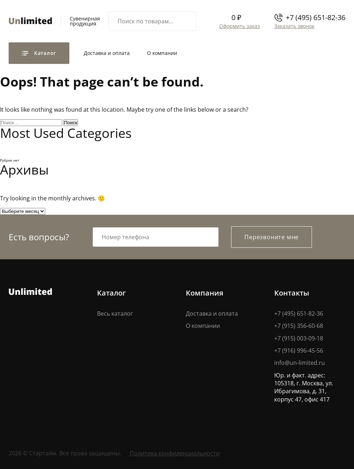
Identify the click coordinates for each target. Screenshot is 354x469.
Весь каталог (115, 313)
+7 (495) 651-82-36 (315, 17)
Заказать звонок (293, 26)
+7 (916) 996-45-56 (298, 350)
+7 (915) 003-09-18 (298, 338)
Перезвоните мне (271, 237)
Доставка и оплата (107, 53)
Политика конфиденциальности (175, 453)
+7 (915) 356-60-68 (298, 326)
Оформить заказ (239, 26)
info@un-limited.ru (299, 363)
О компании (162, 53)
